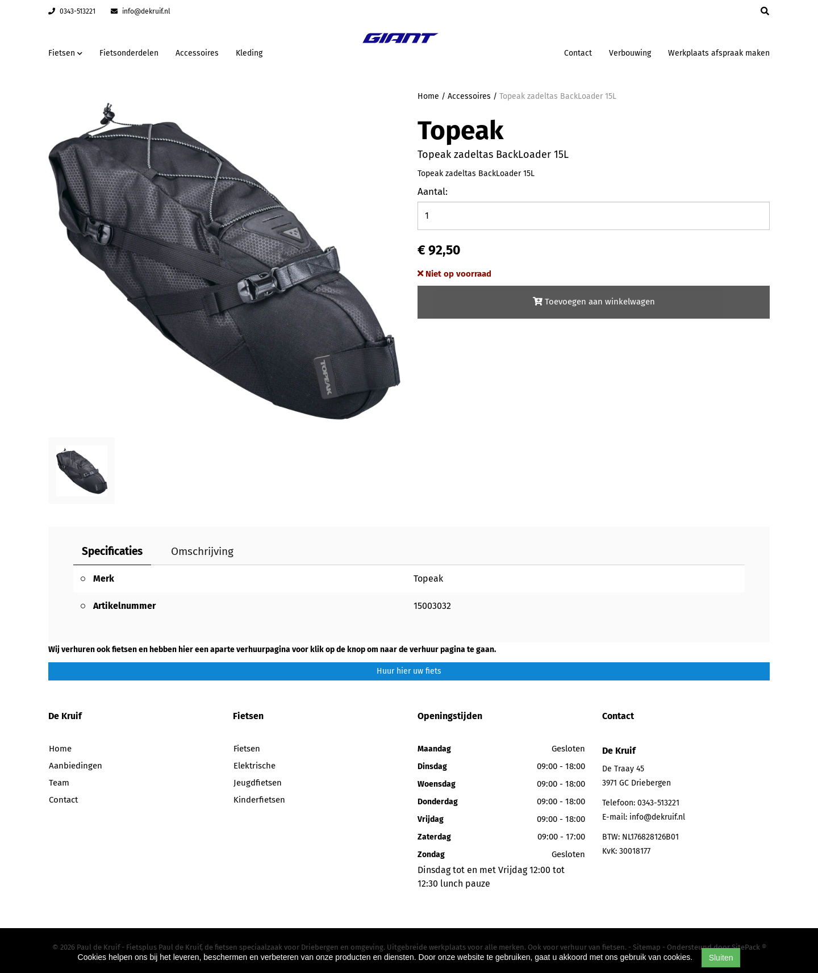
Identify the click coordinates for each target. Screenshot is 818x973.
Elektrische (254, 766)
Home (428, 96)
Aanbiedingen (75, 766)
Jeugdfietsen (257, 783)
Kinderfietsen (259, 800)
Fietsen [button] (65, 53)
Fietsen (246, 749)
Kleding (249, 53)
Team (59, 783)
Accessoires (197, 53)
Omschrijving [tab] (202, 551)
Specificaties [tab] (112, 551)
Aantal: (433, 192)
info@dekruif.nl (140, 11)
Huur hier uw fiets (409, 671)
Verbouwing (630, 53)
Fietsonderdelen (128, 53)
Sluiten (721, 957)
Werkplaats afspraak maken (719, 53)
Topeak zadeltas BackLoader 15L (557, 96)
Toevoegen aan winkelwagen (594, 302)
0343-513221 (71, 11)
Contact (578, 53)
